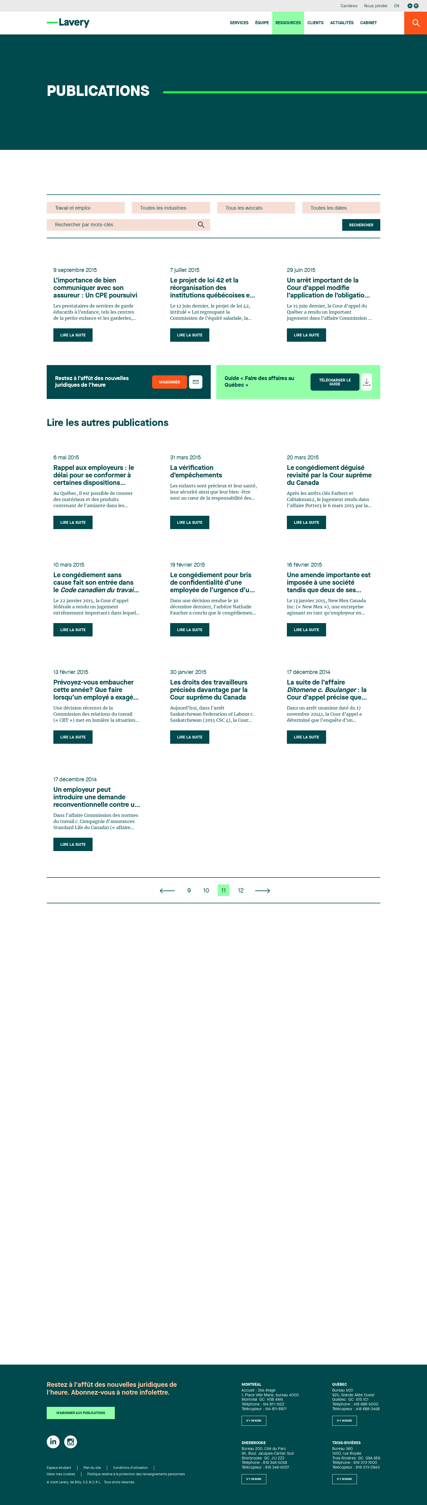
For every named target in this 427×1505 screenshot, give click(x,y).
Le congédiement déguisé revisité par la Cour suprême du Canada (329, 476)
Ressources (288, 23)
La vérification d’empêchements (196, 472)
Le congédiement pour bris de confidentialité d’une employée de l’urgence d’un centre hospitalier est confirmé (211, 583)
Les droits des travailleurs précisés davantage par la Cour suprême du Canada (209, 690)
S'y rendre (254, 1420)
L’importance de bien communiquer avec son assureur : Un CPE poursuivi (95, 288)
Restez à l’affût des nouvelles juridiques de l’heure (92, 382)
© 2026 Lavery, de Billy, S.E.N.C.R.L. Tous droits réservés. (91, 1482)
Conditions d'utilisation (130, 1468)
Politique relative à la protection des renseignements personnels (136, 1474)
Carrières (349, 6)
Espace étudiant (59, 1468)
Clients (315, 23)
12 (241, 891)
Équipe (262, 23)
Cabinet (368, 23)
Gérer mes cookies (61, 1474)
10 (206, 891)
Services (239, 23)
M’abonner (169, 382)
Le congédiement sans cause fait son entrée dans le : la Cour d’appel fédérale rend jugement (96, 583)
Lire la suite (73, 335)
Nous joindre (376, 6)
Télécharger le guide (335, 382)
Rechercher (361, 225)
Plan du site (92, 1468)
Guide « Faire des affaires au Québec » (259, 382)
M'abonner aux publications (80, 1413)
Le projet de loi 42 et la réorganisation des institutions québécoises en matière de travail (212, 288)
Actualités (342, 23)
